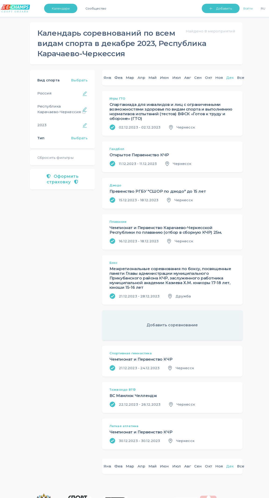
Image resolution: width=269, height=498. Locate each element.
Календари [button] (61, 8)
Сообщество (95, 8)
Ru (263, 8)
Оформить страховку (62, 179)
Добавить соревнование (172, 325)
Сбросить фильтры (55, 157)
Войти (248, 8)
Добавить (224, 8)
